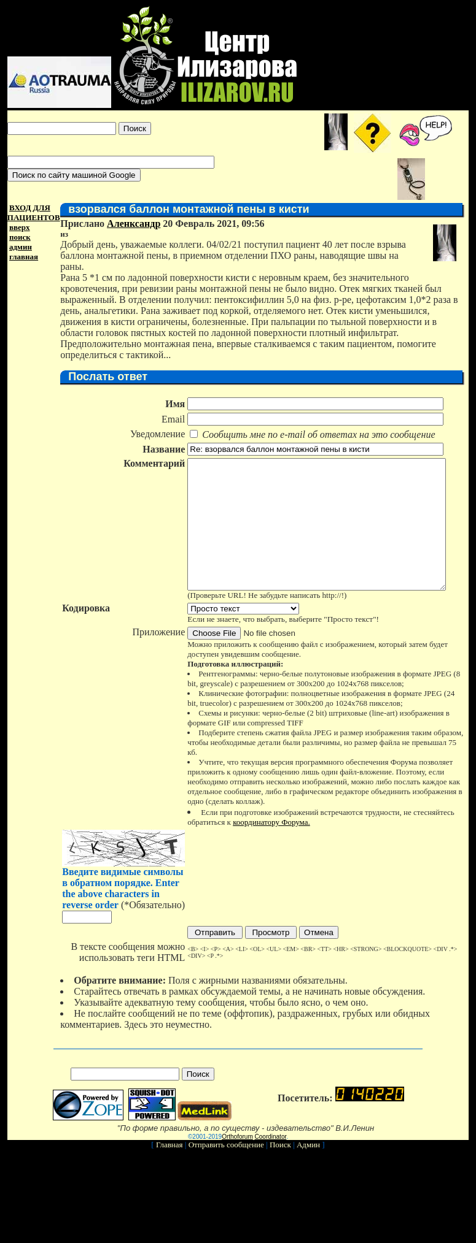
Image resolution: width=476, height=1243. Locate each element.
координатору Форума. (269, 815)
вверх (17, 227)
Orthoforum (237, 1130)
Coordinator (271, 1130)
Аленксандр (131, 223)
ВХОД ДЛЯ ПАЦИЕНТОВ (31, 212)
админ (18, 246)
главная (21, 256)
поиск (17, 237)
